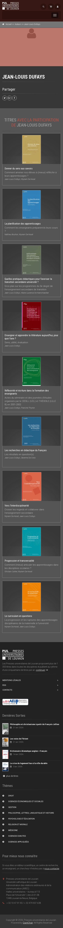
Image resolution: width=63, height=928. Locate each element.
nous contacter (51, 868)
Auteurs (18, 24)
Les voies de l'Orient (19, 739)
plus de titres (10, 776)
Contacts (7, 690)
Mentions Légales (11, 680)
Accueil (9, 24)
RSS (4, 685)
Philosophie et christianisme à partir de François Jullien (34, 724)
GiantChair (28, 923)
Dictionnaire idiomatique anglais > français (28, 751)
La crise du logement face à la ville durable (28, 763)
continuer (42, 670)
